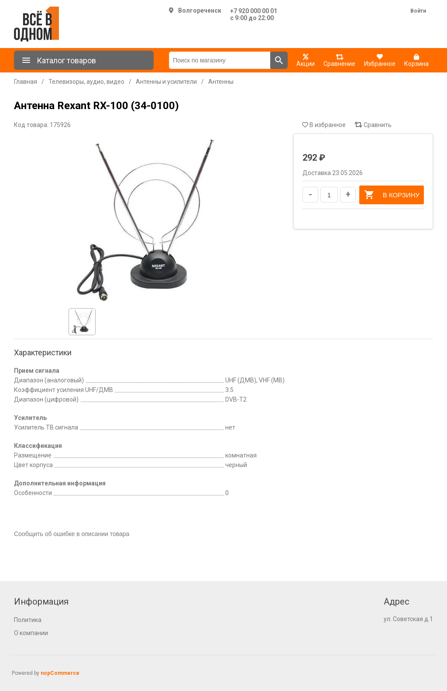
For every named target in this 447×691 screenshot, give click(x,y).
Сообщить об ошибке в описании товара (71, 533)
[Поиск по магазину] (220, 60)
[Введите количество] (329, 195)
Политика (27, 619)
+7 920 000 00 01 (253, 10)
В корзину (391, 194)
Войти (418, 11)
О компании (31, 632)
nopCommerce (60, 673)
